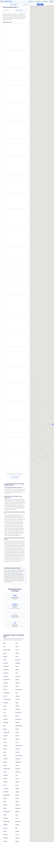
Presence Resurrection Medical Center (8, 51)
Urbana (4, 652)
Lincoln (16, 523)
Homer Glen (17, 506)
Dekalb (4, 447)
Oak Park (17, 579)
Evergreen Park (6, 470)
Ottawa (4, 589)
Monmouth (5, 556)
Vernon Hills (5, 655)
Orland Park (5, 586)
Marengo (17, 536)
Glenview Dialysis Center (8, 100)
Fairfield (17, 470)
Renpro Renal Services (8, 85)
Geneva (16, 480)
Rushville (17, 615)
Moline (16, 553)
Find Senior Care (31, 1)
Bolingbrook (17, 401)
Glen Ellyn (5, 483)
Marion (4, 539)
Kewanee (17, 516)
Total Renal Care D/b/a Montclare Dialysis (8, 143)
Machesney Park (6, 533)
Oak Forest (17, 576)
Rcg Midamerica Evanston (9, 122)
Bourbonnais (5, 404)
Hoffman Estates (6, 506)
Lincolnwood (5, 526)
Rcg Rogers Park (7, 156)
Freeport (5, 477)
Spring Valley (5, 635)
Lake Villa (17, 520)
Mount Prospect (6, 559)
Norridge (17, 569)
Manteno (5, 536)
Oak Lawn (5, 579)
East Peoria (5, 457)
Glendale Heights (18, 483)
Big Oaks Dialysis (7, 44)
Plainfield (5, 599)
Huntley (4, 510)
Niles (16, 566)
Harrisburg (17, 490)
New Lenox (5, 566)
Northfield (5, 572)
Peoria (16, 592)
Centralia (17, 417)
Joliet (16, 513)
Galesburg (17, 477)
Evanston (17, 467)
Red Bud (17, 602)
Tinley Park (17, 648)
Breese (16, 404)
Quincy (4, 602)
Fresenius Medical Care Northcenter (8, 199)
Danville (17, 440)
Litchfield (17, 526)
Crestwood (17, 437)
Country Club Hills (6, 437)
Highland (5, 500)
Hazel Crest (5, 497)
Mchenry (5, 546)
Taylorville (5, 648)
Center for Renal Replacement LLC (10, 34)
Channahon (17, 421)
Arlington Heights (6, 388)
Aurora (16, 388)
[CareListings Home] (8, 1)
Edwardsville (5, 460)
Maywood (17, 543)
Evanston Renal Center (8, 128)
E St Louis (17, 454)
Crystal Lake (5, 440)
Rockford (17, 609)
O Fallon (17, 572)
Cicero (16, 431)
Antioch (16, 384)
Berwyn (4, 398)
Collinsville (17, 434)
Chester (16, 424)
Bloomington (17, 398)
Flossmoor (5, 473)
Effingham (17, 460)
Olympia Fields (18, 582)
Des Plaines (17, 447)
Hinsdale (17, 503)
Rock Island (5, 609)
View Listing (21, 39)
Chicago (5, 427)
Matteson (5, 543)
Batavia (4, 391)
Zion (16, 671)
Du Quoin (5, 454)
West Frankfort (18, 665)
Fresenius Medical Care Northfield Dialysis (8, 177)
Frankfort (17, 473)
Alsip (16, 381)
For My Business (45, 1)
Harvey (4, 493)
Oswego (17, 586)
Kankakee (5, 516)
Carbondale (5, 414)
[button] (52, 424)
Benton (16, 394)
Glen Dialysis (6, 135)
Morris (16, 556)
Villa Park (17, 655)
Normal (4, 569)
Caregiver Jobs (37, 1)
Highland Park (18, 500)
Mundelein (5, 563)
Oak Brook (5, 576)
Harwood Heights (18, 493)
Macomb (17, 533)
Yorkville (5, 671)
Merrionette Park (6, 549)
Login (51, 1)
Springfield (17, 635)
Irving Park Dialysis (7, 149)
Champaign (5, 421)
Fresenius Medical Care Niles (9, 65)
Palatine (17, 589)
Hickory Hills (17, 497)
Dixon (4, 450)
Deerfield (17, 444)
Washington (5, 658)
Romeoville (17, 612)
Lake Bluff (5, 520)
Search (40, 4)
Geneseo (5, 480)
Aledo (4, 381)
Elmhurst (5, 467)
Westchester (5, 668)
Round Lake (5, 615)
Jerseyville (5, 513)
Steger (4, 638)
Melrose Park (18, 546)
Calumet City (5, 411)
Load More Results (14, 215)
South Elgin (5, 632)
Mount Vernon (18, 559)
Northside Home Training (8, 205)
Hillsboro (5, 503)
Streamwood (5, 642)
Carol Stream (17, 414)
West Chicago (6, 665)
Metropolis (17, 549)
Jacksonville (17, 510)
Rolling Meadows (6, 612)
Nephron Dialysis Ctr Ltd (8, 163)
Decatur (4, 444)
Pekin (4, 592)
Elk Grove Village (18, 464)
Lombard (17, 530)
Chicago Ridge (6, 431)
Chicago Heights (18, 427)
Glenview (5, 487)
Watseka (5, 661)
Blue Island (5, 401)
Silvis (16, 625)
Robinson (17, 605)
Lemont (4, 523)
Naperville (17, 563)
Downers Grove (18, 450)
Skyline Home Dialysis (8, 170)
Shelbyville (17, 622)
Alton (4, 384)
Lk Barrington (6, 530)
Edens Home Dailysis (8, 71)
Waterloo (17, 658)
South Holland (18, 632)
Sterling (16, 638)
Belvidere (5, 394)
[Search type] (17, 4)
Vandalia (17, 652)
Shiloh (4, 625)
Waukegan (17, 661)
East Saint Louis (18, 457)
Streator (17, 642)
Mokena (5, 553)
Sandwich (17, 619)
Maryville (17, 539)
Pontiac (16, 599)
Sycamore (17, 645)
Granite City (17, 487)
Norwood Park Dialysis (8, 58)
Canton (16, 411)
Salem (4, 619)
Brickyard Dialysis (7, 191)
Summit (4, 645)
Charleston (5, 424)
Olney (4, 582)
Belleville (17, 391)
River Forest (5, 605)
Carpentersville (6, 417)
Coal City (5, 434)
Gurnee (4, 490)
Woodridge (17, 668)
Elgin (4, 464)
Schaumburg (5, 622)
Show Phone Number (9, 39)
